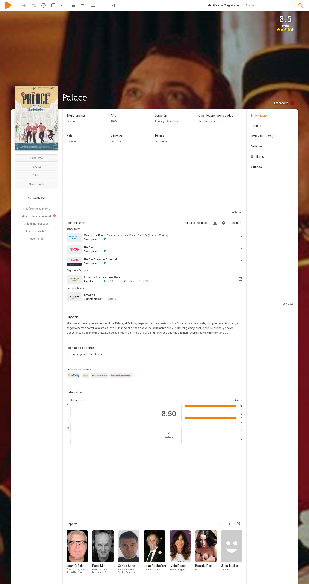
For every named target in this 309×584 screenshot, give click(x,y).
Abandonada (36, 184)
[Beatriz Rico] (208, 552)
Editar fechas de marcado (38, 216)
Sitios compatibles (196, 222)
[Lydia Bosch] (182, 552)
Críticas (256, 167)
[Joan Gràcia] (79, 552)
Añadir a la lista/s (36, 231)
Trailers (256, 126)
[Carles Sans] (131, 552)
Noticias (257, 146)
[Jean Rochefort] (157, 552)
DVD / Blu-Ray (263, 136)
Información (259, 115)
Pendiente (36, 157)
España (71, 141)
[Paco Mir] (105, 552)
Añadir (99, 354)
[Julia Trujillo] (234, 552)
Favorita (36, 166)
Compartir (36, 198)
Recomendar (36, 238)
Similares (257, 157)
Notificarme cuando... (36, 208)
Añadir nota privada (36, 223)
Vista (36, 175)
